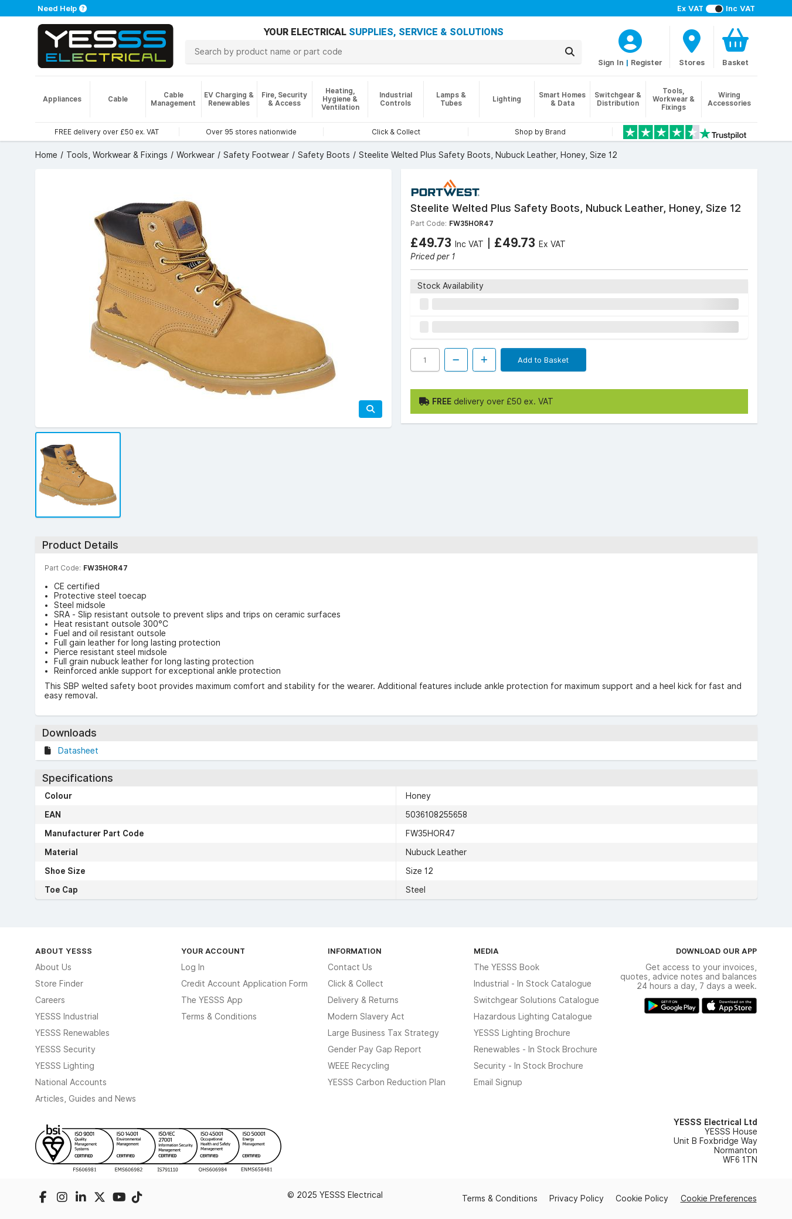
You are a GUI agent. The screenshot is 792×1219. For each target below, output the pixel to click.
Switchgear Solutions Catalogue (536, 1000)
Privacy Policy (576, 1198)
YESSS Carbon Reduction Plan (387, 1082)
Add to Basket (543, 359)
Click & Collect (355, 983)
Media (486, 950)
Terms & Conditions (219, 1016)
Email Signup (498, 1082)
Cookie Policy (642, 1198)
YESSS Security (65, 1049)
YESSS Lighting (64, 1066)
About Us (53, 967)
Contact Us (350, 967)
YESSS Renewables (72, 1033)
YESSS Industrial (66, 1016)
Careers (50, 1000)
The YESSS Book (506, 967)
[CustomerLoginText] (630, 39)
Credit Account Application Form (244, 983)
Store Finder (59, 983)
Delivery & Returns (363, 1000)
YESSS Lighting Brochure (522, 1033)
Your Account (213, 950)
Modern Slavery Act (366, 1016)
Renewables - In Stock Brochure (535, 1049)
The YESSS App (212, 1000)
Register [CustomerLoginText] (646, 62)
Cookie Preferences (719, 1198)
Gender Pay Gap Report (375, 1049)
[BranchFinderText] (691, 47)
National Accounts (71, 1082)
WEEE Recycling (358, 1066)
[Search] (570, 51)
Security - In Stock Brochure (528, 1066)
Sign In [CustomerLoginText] (611, 62)
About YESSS (63, 950)
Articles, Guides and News (85, 1098)
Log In (193, 967)
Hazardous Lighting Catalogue (533, 1016)
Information (355, 950)
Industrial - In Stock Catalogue (533, 983)
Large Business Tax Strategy (383, 1033)
